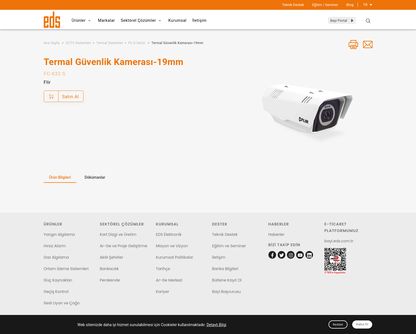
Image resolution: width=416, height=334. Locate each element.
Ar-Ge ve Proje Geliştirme (123, 246)
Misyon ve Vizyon (172, 246)
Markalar (111, 20)
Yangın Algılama (59, 234)
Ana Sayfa (52, 43)
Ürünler (83, 20)
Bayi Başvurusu (226, 291)
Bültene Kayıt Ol (227, 280)
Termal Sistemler (109, 43)
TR (368, 5)
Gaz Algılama (56, 257)
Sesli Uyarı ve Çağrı (62, 303)
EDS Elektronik (169, 234)
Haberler (276, 234)
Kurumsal (187, 20)
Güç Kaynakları (58, 280)
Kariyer (162, 291)
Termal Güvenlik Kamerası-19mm (177, 43)
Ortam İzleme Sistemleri (66, 268)
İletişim (212, 20)
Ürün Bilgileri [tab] (60, 177)
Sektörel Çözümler (148, 20)
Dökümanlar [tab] (95, 177)
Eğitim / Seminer (325, 5)
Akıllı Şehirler (111, 257)
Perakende (110, 280)
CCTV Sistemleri (78, 43)
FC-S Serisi (136, 43)
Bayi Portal (342, 20)
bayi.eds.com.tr (339, 241)
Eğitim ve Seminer (229, 246)
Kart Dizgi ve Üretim (118, 234)
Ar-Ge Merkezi (169, 280)
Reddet (338, 324)
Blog (350, 5)
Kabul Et (362, 324)
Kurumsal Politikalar (174, 257)
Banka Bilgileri (225, 268)
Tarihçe (163, 268)
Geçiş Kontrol (56, 291)
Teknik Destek (293, 5)
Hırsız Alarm (55, 246)
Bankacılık (109, 268)
